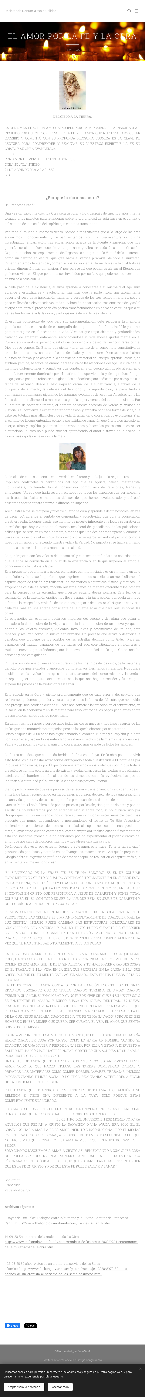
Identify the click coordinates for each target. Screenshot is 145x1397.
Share (12, 1325)
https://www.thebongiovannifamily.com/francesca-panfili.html (63, 1223)
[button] (129, 11)
